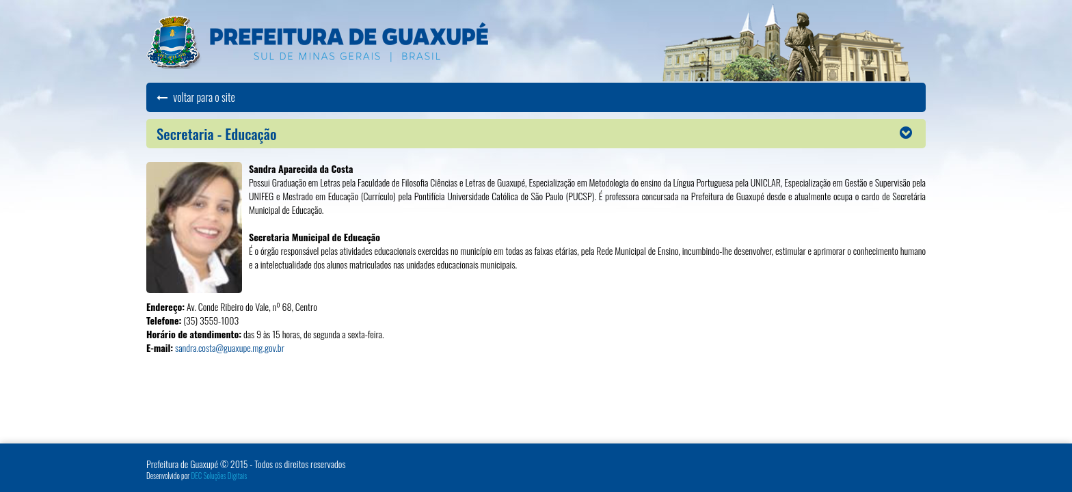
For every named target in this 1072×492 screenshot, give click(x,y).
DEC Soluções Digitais (219, 475)
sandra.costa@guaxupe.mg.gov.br (229, 347)
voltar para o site (196, 97)
